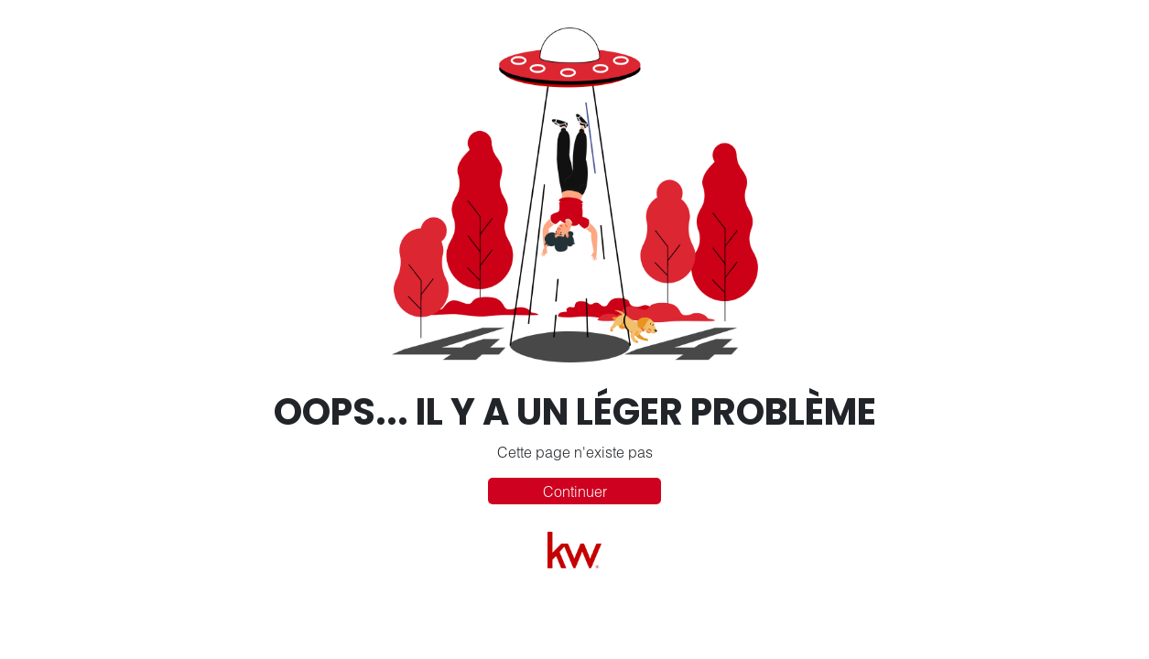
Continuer (575, 491)
